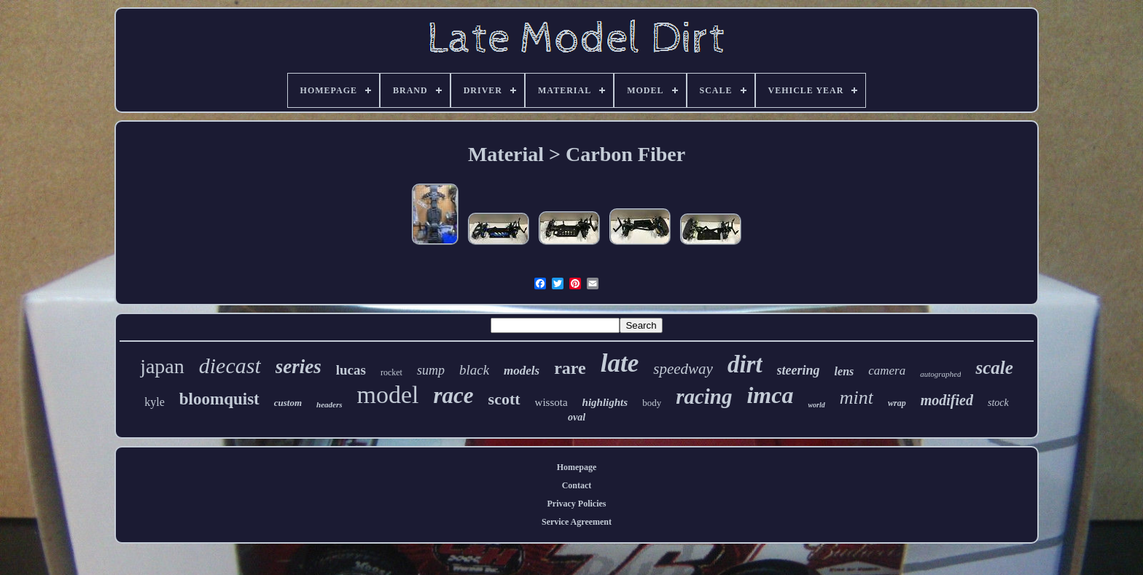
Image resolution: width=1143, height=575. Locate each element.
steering (798, 370)
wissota (551, 402)
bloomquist (219, 399)
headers (329, 404)
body (651, 402)
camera (886, 371)
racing (704, 396)
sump (431, 370)
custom (288, 402)
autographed (940, 373)
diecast (230, 365)
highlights (605, 402)
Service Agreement (577, 522)
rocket (391, 372)
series (298, 367)
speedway (683, 369)
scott (504, 399)
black (474, 370)
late (620, 363)
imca (769, 395)
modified (947, 400)
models (521, 371)
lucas (351, 370)
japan (162, 366)
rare (570, 368)
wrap (897, 403)
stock (998, 402)
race (454, 395)
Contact (577, 485)
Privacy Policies (576, 503)
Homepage (577, 467)
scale (994, 368)
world (816, 405)
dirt (744, 364)
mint (856, 397)
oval (576, 417)
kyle (154, 402)
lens (844, 371)
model (388, 394)
